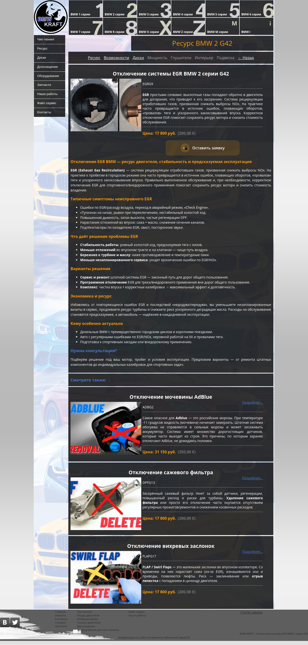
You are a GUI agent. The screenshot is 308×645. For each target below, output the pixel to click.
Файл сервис (47, 107)
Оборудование (48, 78)
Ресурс (42, 49)
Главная (60, 616)
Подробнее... (252, 406)
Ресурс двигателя (88, 619)
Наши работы (47, 97)
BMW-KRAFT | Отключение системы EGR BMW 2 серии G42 (274, 637)
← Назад (246, 57)
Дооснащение (47, 68)
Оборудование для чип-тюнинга (98, 634)
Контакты (44, 117)
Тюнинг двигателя (89, 626)
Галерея (60, 626)
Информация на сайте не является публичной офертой (154, 641)
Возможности (116, 57)
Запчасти (44, 88)
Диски (41, 59)
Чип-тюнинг (46, 40)
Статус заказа (251, 616)
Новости (60, 619)
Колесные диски (87, 623)
